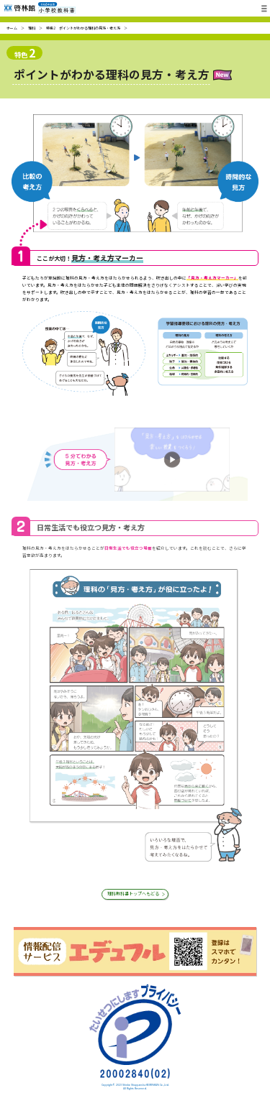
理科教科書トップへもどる (133, 895)
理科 (31, 27)
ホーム (11, 27)
